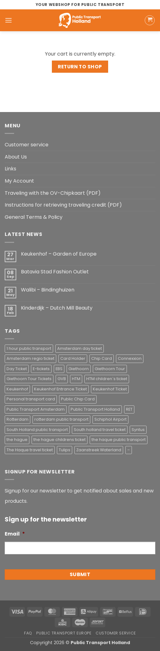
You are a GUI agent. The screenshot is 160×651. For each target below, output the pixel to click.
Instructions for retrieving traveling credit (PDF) (63, 204)
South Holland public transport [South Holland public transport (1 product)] (37, 429)
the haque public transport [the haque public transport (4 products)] (119, 439)
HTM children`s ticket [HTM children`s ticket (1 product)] (106, 378)
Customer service (26, 144)
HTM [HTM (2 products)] (76, 378)
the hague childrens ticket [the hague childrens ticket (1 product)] (59, 439)
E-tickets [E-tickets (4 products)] (41, 368)
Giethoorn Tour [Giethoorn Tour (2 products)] (110, 368)
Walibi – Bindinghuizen (47, 290)
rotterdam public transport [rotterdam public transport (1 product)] (61, 419)
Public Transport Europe (63, 633)
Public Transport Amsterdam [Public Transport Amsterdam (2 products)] (36, 409)
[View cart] (150, 20)
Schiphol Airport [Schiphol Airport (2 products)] (110, 419)
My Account (19, 180)
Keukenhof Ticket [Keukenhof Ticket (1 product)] (110, 389)
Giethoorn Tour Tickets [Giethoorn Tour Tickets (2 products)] (29, 378)
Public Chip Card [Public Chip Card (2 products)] (78, 399)
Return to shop (80, 66)
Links (10, 168)
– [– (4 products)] (128, 450)
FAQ (28, 633)
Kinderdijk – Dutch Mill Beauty (56, 308)
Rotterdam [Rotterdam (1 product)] (17, 419)
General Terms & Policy (33, 217)
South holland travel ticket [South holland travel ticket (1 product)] (100, 429)
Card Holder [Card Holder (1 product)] (72, 358)
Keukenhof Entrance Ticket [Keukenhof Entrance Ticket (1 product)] (60, 389)
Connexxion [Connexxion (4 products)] (130, 358)
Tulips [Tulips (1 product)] (64, 450)
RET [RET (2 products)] (129, 409)
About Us (16, 156)
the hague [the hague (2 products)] (17, 439)
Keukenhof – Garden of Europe (59, 254)
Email (15, 534)
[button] (8, 20)
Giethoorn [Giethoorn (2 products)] (78, 368)
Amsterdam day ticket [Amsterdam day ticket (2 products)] (79, 348)
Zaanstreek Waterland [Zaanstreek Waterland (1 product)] (98, 450)
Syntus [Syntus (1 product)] (138, 429)
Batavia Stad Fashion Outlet (55, 272)
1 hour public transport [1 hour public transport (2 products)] (29, 348)
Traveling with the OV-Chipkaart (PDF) (53, 193)
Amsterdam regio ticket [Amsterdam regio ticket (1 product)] (30, 358)
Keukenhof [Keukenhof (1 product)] (17, 389)
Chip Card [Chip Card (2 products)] (101, 358)
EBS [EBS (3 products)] (59, 368)
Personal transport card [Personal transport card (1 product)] (31, 399)
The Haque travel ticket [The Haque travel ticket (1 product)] (30, 450)
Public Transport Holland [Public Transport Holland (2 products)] (95, 409)
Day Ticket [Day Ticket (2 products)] (17, 368)
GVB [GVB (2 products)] (62, 378)
